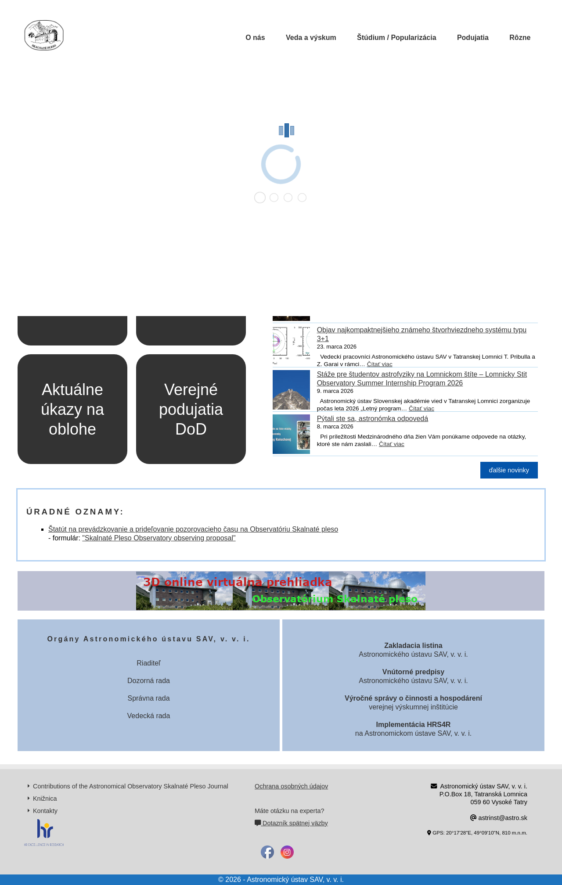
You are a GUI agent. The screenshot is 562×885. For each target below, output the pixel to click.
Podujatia (473, 37)
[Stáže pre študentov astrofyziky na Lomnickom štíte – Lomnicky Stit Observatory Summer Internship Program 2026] (291, 391)
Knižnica (45, 798)
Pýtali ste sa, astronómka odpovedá (372, 418)
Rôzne (519, 37)
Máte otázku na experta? (289, 810)
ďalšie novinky (509, 470)
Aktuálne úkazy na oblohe (72, 409)
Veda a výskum (311, 37)
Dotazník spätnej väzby (291, 823)
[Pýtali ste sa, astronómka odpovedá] (291, 435)
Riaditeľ (148, 663)
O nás (255, 37)
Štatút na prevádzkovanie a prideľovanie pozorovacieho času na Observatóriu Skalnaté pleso (193, 529)
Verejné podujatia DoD (191, 409)
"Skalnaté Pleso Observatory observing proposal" (158, 538)
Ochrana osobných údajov (291, 786)
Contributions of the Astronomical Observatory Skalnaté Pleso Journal (130, 786)
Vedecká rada (148, 716)
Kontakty (45, 810)
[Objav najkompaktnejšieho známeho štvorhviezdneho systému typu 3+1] (291, 347)
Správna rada (148, 698)
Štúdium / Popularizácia (396, 37)
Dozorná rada (148, 680)
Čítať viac (380, 364)
